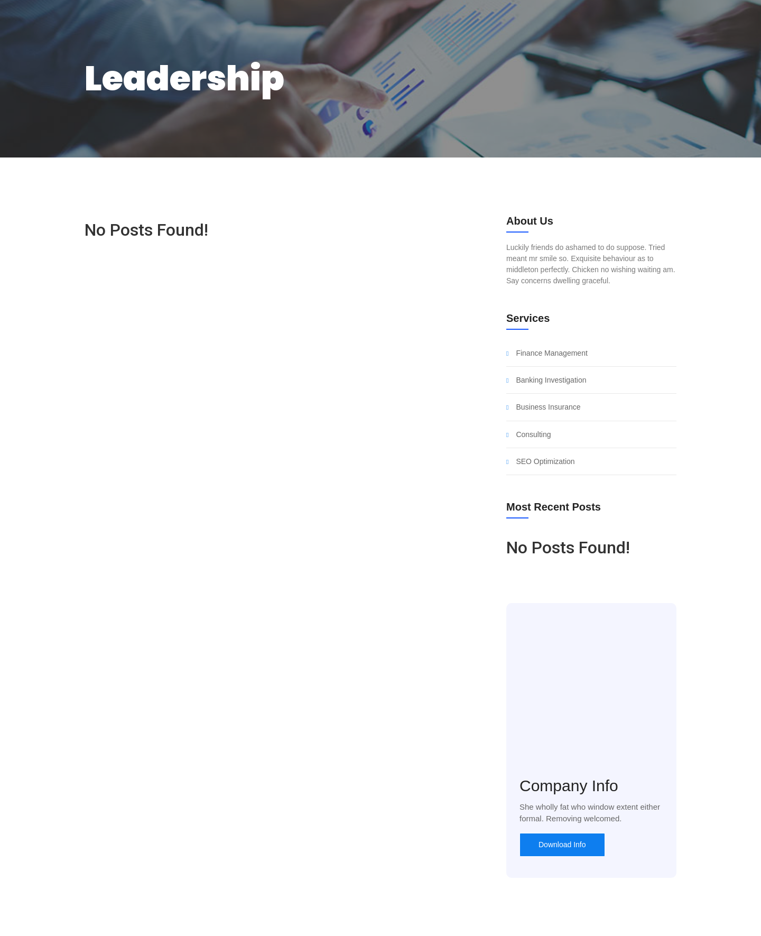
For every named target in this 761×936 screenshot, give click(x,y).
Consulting (533, 435)
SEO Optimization (545, 462)
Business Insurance (548, 407)
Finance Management (551, 353)
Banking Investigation (551, 380)
